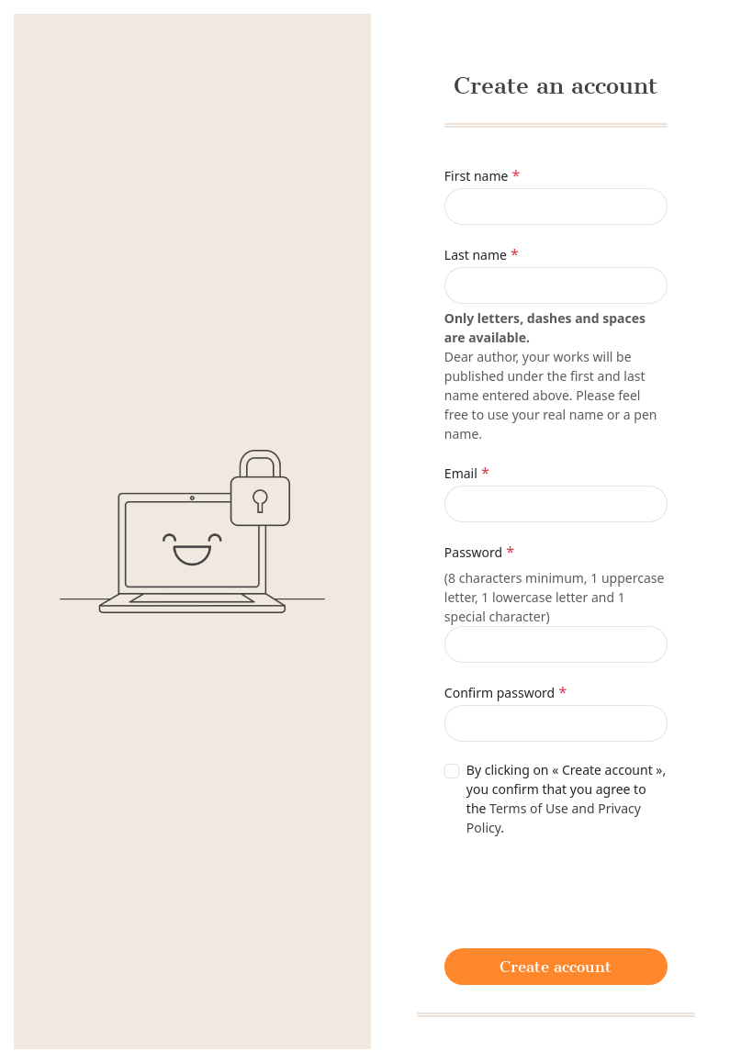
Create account (556, 966)
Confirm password (499, 692)
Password (473, 552)
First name (476, 176)
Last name (475, 254)
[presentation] (584, 890)
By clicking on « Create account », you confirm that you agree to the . (566, 798)
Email (460, 473)
